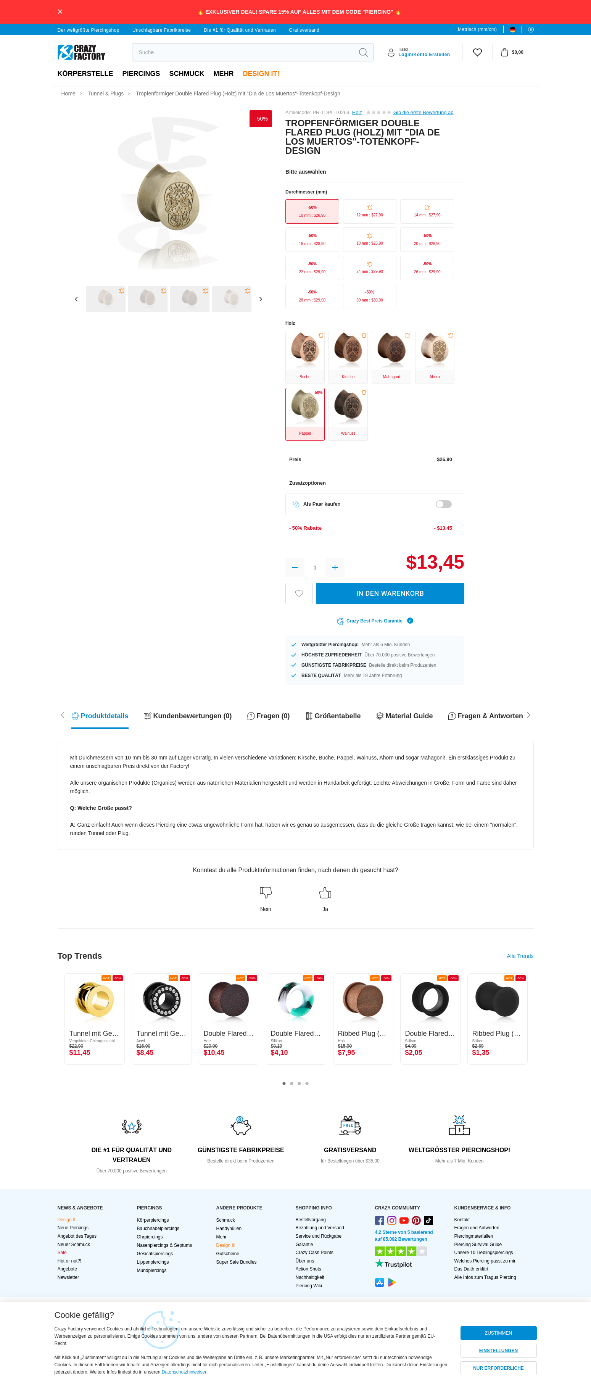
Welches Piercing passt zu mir (485, 1261)
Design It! (261, 73)
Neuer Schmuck (74, 1244)
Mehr (224, 73)
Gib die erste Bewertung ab (423, 112)
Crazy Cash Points (314, 1252)
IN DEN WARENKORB (390, 593)
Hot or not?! (70, 1261)
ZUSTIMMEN (498, 1333)
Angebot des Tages (77, 1236)
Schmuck (187, 73)
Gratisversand (304, 30)
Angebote (67, 1269)
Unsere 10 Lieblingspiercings (483, 1252)
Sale (62, 1252)
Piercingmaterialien (473, 1236)
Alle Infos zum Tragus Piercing (485, 1277)
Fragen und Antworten (476, 1227)
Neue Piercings (73, 1227)
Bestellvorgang (311, 1219)
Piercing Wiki (309, 1285)
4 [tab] (307, 1084)
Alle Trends (520, 956)
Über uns (305, 1261)
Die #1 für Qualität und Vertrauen (240, 30)
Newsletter (68, 1277)
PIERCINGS (141, 73)
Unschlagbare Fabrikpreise (161, 30)
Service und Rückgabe (319, 1236)
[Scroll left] (529, 714)
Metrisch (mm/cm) (477, 29)
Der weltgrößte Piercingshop (88, 30)
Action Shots (308, 1269)
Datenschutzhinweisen (185, 1372)
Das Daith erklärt (471, 1269)
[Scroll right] (63, 714)
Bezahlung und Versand (320, 1227)
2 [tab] (292, 1084)
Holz (357, 112)
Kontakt (462, 1219)
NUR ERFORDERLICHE (498, 1368)
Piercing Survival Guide (478, 1244)
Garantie (304, 1244)
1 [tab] (284, 1084)
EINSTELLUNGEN (498, 1350)
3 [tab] (299, 1084)
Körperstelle (85, 73)
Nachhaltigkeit (310, 1277)
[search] (243, 52)
